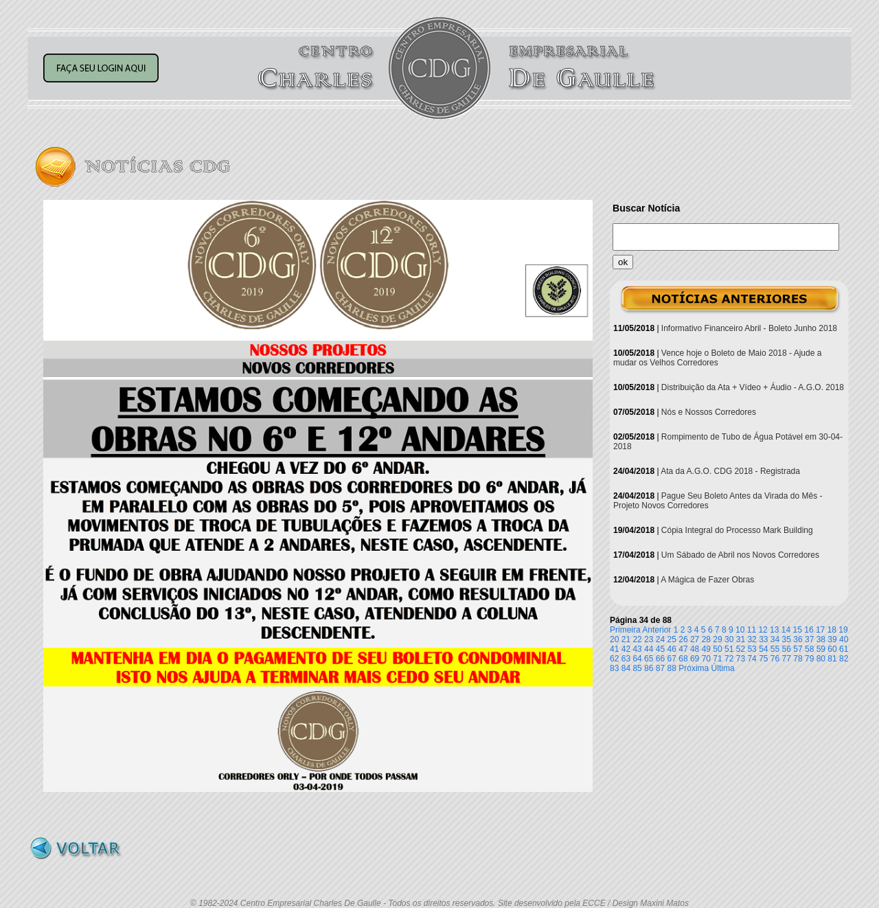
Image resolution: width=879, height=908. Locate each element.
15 (797, 630)
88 (671, 668)
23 (648, 639)
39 (831, 639)
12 (762, 630)
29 (717, 639)
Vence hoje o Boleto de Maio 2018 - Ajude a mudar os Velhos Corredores (717, 357)
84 (625, 668)
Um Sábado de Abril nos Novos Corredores (740, 555)
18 (831, 630)
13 (774, 630)
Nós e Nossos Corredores (708, 412)
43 (636, 649)
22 (636, 639)
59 (821, 649)
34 (774, 639)
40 (843, 639)
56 (786, 649)
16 (808, 630)
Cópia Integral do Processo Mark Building (737, 530)
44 (648, 649)
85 (636, 668)
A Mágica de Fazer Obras (707, 579)
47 (682, 649)
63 (625, 658)
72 (728, 658)
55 (774, 649)
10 (739, 630)
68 (682, 658)
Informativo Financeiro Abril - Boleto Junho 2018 (749, 328)
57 (797, 649)
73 (740, 658)
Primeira (625, 630)
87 (660, 668)
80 (821, 658)
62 (614, 658)
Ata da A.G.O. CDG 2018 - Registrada (730, 471)
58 (809, 649)
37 (809, 639)
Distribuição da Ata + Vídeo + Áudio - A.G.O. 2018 (752, 387)
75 (763, 658)
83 (614, 668)
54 (763, 649)
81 (831, 658)
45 (660, 649)
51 (728, 649)
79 (809, 658)
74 (751, 658)
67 (671, 658)
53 (751, 649)
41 (614, 649)
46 (671, 649)
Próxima (693, 668)
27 (694, 639)
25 (671, 639)
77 (786, 658)
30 (728, 639)
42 (625, 649)
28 (706, 639)
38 (821, 639)
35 (786, 639)
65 (648, 658)
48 (694, 649)
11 (751, 630)
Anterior (656, 630)
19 (842, 630)
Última (723, 668)
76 (774, 658)
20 (614, 639)
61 (843, 649)
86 (648, 668)
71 (717, 658)
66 (660, 658)
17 (820, 630)
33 (763, 639)
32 (751, 639)
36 (797, 639)
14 (785, 630)
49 (706, 649)
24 (660, 639)
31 (740, 639)
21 (625, 639)
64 (636, 658)
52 (740, 649)
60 (831, 649)
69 (694, 658)
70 (706, 658)
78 (797, 658)
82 (843, 658)
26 (682, 639)
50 (717, 649)
